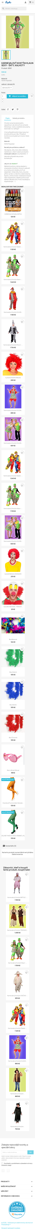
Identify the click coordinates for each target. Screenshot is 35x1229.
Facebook (3, 1170)
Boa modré (13, 705)
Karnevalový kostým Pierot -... (13, 345)
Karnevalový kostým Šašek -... (13, 247)
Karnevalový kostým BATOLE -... (17, 897)
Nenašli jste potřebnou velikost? (14, 147)
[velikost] (7, 87)
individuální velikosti (10, 154)
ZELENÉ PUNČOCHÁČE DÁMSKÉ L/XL (13, 836)
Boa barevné (13, 639)
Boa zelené (13, 672)
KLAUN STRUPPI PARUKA (13, 378)
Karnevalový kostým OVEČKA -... (17, 995)
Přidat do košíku (17, 96)
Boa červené (13, 737)
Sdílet (8, 109)
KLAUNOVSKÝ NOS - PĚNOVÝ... (13, 607)
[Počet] (3, 96)
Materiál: (7, 141)
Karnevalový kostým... (18, 1094)
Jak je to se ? (11, 164)
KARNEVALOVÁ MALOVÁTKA (13, 214)
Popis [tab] (8, 118)
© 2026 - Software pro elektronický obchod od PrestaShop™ (17, 1224)
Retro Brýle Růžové (13, 770)
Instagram (8, 1170)
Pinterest (17, 109)
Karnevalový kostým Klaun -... (13, 279)
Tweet (13, 109)
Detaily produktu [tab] (19, 118)
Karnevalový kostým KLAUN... (13, 312)
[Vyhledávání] (14, 8)
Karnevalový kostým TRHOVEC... (17, 930)
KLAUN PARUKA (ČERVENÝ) (13, 574)
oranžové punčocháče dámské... (13, 803)
